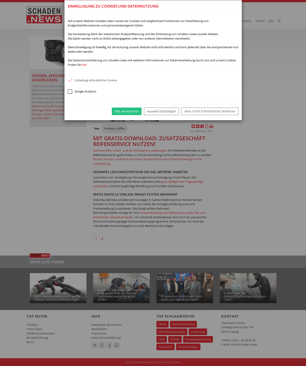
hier (84, 65)
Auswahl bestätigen (161, 111)
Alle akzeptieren (127, 111)
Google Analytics (82, 91)
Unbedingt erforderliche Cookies (92, 80)
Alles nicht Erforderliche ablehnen (210, 111)
